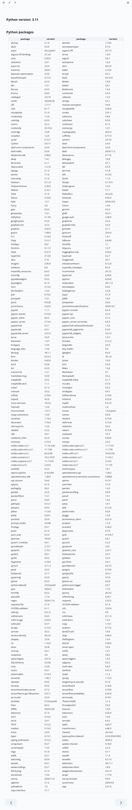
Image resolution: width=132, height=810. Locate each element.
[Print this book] (128, 2)
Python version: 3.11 (22, 19)
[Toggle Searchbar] (15, 2)
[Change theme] (9, 2)
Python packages (20, 32)
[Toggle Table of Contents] (4, 2)
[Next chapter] (121, 802)
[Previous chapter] (11, 802)
